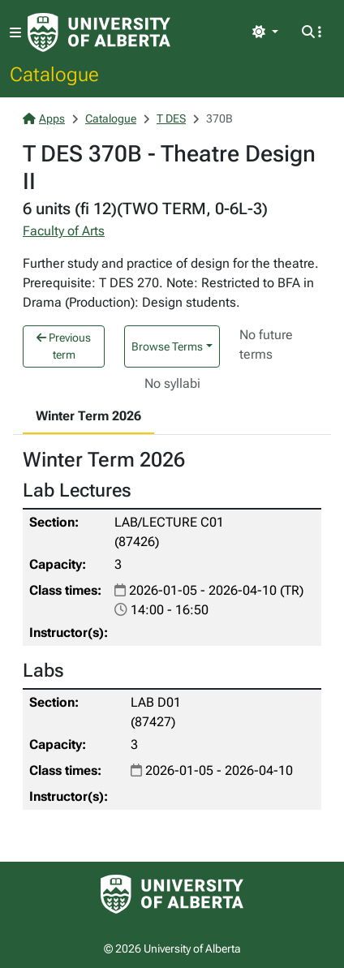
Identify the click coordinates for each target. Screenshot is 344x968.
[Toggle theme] (265, 32)
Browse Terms (167, 346)
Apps (44, 118)
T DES (171, 118)
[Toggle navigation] (15, 33)
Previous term (64, 346)
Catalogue (54, 73)
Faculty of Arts (64, 231)
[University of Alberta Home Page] (99, 32)
